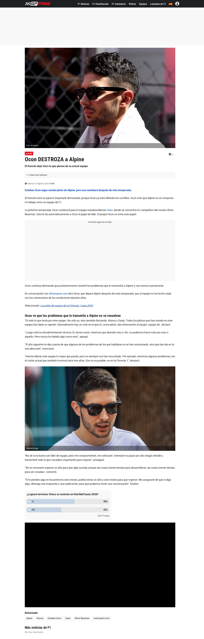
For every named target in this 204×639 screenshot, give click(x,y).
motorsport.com (101, 618)
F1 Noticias (83, 4)
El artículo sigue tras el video (100, 222)
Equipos (143, 4)
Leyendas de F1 (158, 4)
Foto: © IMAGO (32, 145)
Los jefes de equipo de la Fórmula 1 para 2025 (66, 305)
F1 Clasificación (101, 4)
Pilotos (132, 4)
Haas (110, 210)
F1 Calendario (119, 4)
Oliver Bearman (82, 618)
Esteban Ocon (54, 618)
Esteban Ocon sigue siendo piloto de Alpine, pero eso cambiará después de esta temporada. (78, 190)
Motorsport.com (58, 293)
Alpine (29, 153)
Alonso (40, 618)
